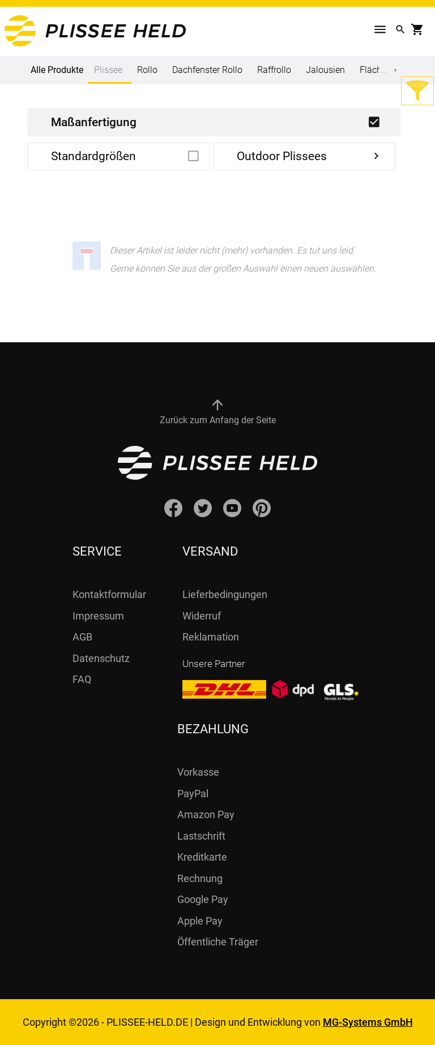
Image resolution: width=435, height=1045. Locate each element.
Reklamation (210, 637)
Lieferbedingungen (224, 594)
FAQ (81, 679)
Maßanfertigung (94, 122)
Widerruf (201, 616)
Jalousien (325, 69)
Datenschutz (101, 658)
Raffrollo (274, 69)
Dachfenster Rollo (207, 69)
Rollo (147, 69)
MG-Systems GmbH (368, 1022)
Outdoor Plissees (282, 156)
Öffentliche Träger (217, 942)
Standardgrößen (93, 156)
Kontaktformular (109, 594)
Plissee (108, 74)
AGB (82, 637)
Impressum (98, 616)
